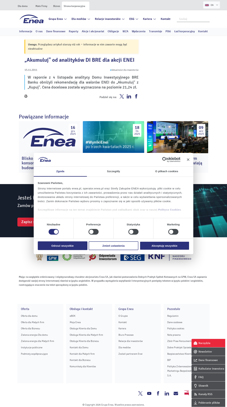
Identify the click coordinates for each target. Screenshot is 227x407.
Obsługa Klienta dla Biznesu (84, 341)
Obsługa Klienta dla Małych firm (86, 334)
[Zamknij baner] (188, 159)
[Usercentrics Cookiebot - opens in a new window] (164, 159)
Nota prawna (174, 334)
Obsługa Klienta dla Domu (83, 328)
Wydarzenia (138, 31)
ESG (131, 19)
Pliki (168, 31)
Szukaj (207, 18)
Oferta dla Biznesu (30, 328)
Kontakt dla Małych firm (82, 353)
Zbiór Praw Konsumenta (179, 341)
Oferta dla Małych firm (32, 322)
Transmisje (155, 31)
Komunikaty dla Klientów (83, 366)
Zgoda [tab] (60, 171)
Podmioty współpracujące (34, 353)
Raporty (73, 31)
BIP (169, 360)
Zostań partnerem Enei (130, 353)
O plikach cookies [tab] (166, 171)
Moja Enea (75, 322)
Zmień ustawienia (113, 245)
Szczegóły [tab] (113, 171)
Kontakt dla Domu (79, 347)
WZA (125, 31)
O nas (39, 31)
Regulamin (173, 315)
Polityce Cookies (169, 209)
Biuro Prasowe (126, 334)
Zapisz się (29, 221)
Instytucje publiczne (31, 347)
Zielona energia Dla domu (34, 334)
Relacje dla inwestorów (130, 341)
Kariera (147, 19)
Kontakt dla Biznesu (80, 360)
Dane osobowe (174, 322)
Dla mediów (78, 19)
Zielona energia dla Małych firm (37, 341)
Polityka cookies (175, 328)
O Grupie (123, 315)
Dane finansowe (55, 31)
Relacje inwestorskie (108, 19)
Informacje (25, 31)
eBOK (72, 315)
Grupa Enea (56, 19)
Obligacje (113, 31)
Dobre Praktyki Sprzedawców (182, 347)
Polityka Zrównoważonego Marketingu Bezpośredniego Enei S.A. (184, 371)
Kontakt (165, 19)
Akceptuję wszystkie (165, 245)
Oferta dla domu (29, 315)
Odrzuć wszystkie (62, 245)
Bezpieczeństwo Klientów (180, 353)
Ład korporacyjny (184, 31)
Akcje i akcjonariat (93, 31)
